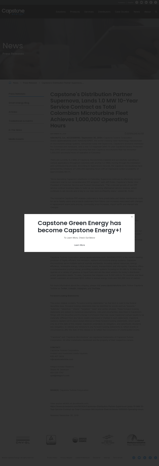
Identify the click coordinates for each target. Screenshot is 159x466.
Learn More (79, 245)
